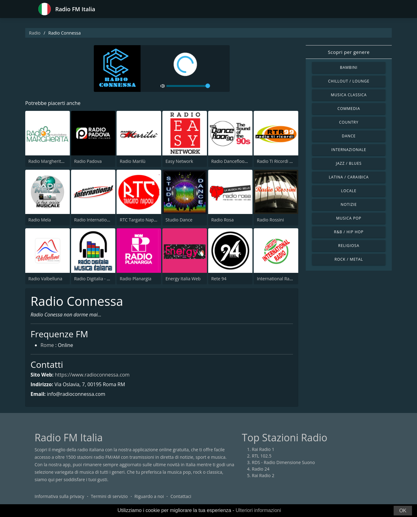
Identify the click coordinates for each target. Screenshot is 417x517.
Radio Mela (39, 220)
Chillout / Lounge (349, 81)
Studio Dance (179, 220)
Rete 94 (219, 279)
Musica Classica (349, 94)
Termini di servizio (109, 497)
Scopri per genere (349, 52)
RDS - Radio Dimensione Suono (283, 463)
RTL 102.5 (261, 456)
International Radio (276, 279)
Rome (47, 345)
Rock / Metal (348, 259)
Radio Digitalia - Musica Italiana (105, 279)
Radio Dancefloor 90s (233, 161)
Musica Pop (348, 218)
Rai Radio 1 (263, 450)
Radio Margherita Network (55, 161)
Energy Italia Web (183, 279)
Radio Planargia (135, 279)
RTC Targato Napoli (139, 220)
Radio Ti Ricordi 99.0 (277, 161)
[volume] (188, 86)
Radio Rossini (270, 220)
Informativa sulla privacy (59, 497)
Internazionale (348, 149)
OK (402, 510)
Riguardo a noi (149, 497)
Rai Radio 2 (263, 476)
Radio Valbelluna (45, 279)
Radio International (93, 220)
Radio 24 (261, 469)
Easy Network (179, 161)
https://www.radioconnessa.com (92, 374)
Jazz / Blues (349, 163)
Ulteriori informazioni (258, 510)
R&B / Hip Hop (349, 232)
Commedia (349, 108)
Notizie (349, 204)
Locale (348, 190)
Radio (35, 33)
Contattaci (180, 497)
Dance (349, 136)
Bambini (348, 67)
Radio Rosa (222, 220)
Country (348, 122)
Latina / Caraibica (349, 177)
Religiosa (348, 245)
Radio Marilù (132, 161)
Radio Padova (88, 161)
